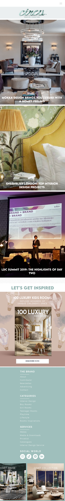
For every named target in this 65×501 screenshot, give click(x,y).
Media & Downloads (30, 435)
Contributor (26, 380)
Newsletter (26, 383)
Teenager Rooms (28, 411)
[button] (6, 332)
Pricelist (24, 439)
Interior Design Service (32, 445)
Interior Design (28, 401)
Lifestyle (24, 418)
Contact (24, 390)
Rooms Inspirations (30, 421)
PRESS (23, 432)
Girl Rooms (26, 408)
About (23, 377)
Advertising (26, 387)
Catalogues (26, 442)
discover (32, 361)
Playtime (24, 414)
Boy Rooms (26, 404)
